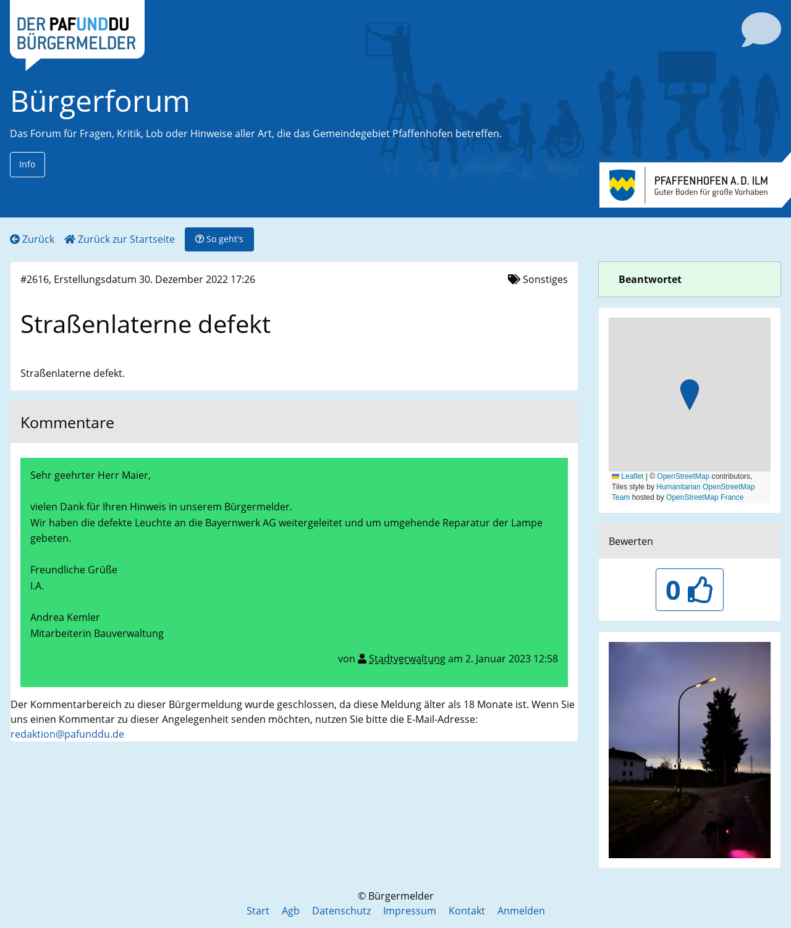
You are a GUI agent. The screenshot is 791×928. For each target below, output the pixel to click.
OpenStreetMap (683, 476)
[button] (689, 396)
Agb (291, 910)
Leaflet (627, 476)
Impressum (409, 910)
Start (258, 910)
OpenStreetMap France (704, 497)
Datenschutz (341, 910)
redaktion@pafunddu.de (67, 734)
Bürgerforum (100, 100)
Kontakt (467, 910)
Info (27, 164)
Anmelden (521, 910)
